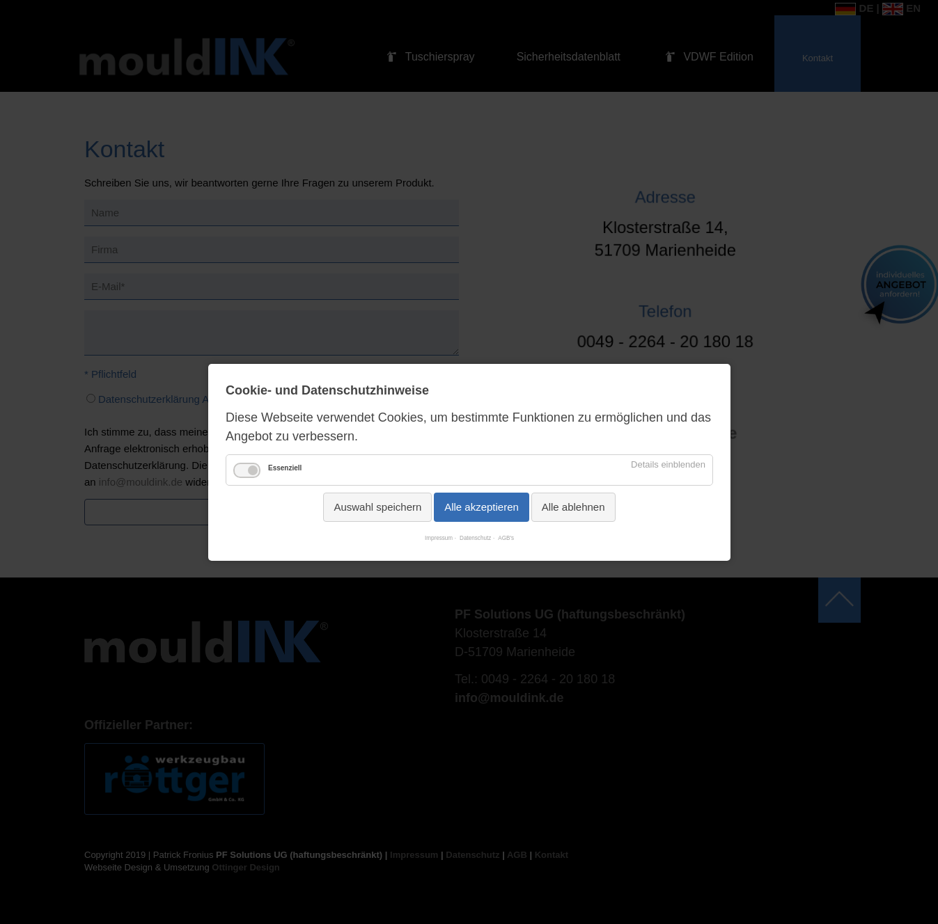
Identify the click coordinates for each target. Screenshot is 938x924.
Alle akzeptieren (481, 507)
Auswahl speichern (377, 507)
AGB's (506, 538)
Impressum (438, 538)
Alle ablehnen (572, 507)
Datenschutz (475, 538)
